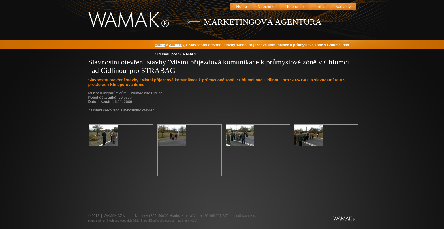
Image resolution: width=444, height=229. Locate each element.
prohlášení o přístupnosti (158, 220)
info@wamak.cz (245, 216)
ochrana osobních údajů (124, 220)
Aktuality (177, 45)
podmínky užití (187, 220)
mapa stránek (97, 220)
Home (160, 45)
